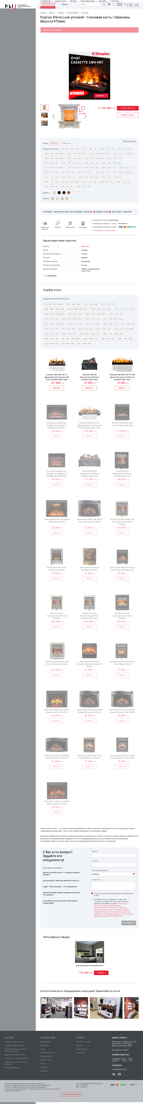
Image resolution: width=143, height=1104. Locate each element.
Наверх (132, 1085)
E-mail (94, 861)
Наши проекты (46, 1056)
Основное (47, 212)
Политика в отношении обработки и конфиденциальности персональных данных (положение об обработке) (32, 1090)
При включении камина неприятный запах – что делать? (62, 893)
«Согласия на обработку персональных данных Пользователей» (110, 905)
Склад (42, 1049)
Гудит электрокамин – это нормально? (60, 886)
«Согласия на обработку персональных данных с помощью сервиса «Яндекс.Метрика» (111, 910)
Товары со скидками (52, 30)
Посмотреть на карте (120, 1050)
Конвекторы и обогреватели (16, 1058)
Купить (101, 973)
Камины (61, 13)
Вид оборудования (100, 870)
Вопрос (95, 879)
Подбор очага (102, 212)
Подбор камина (119, 4)
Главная (43, 13)
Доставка (116, 212)
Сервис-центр (81, 1049)
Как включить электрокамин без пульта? (61, 880)
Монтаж (79, 1045)
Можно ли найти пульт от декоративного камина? (61, 873)
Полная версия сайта (71, 1094)
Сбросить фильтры (129, 141)
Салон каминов (49, 36)
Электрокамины (73, 13)
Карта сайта (80, 1052)
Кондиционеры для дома (14, 1045)
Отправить (128, 923)
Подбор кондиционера (14, 1042)
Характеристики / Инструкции (68, 212)
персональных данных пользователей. (33, 1087)
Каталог (65, 4)
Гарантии (126, 212)
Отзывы (43, 1067)
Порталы (85, 13)
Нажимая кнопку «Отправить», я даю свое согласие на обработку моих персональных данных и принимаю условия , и (114, 907)
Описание (88, 212)
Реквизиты (44, 1045)
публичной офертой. (43, 1085)
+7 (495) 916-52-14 (47, 3)
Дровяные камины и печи (15, 1055)
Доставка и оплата (83, 1042)
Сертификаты (45, 1042)
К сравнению (51, 276)
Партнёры (44, 1071)
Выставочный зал (47, 7)
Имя (93, 851)
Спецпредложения (12, 1068)
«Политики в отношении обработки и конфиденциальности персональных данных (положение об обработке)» (114, 914)
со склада (112, 223)
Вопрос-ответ (46, 1060)
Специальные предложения (55, 43)
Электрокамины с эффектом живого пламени (16, 1050)
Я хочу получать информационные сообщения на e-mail (114, 894)
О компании (47, 1037)
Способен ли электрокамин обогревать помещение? (60, 902)
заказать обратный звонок (48, 5)
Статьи (43, 1063)
